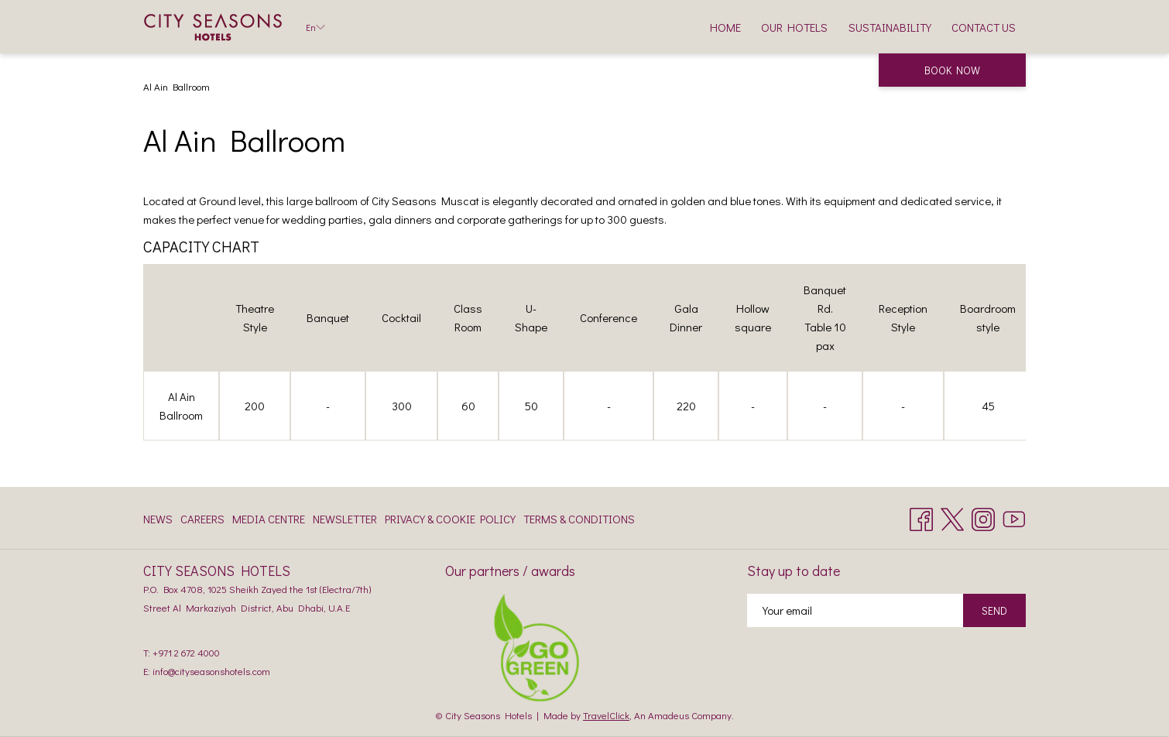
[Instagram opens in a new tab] (983, 516)
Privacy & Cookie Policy (450, 518)
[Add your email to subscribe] (855, 610)
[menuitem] (725, 26)
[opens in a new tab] (536, 645)
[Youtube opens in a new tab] (1014, 516)
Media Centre (268, 518)
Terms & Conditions (579, 518)
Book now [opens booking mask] (952, 70)
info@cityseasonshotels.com (211, 670)
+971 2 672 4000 (186, 652)
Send (994, 610)
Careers (202, 518)
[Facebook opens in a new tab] (921, 516)
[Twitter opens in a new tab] (952, 516)
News (158, 518)
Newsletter (345, 518)
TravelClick (606, 715)
